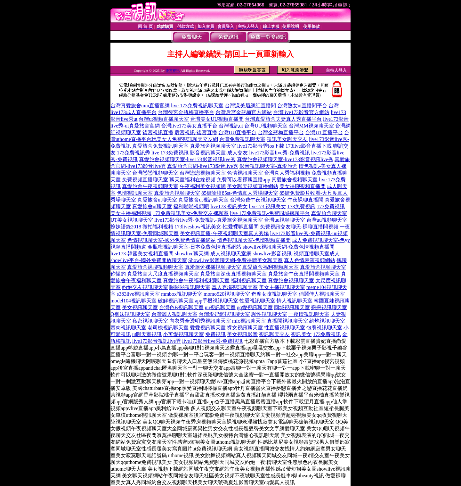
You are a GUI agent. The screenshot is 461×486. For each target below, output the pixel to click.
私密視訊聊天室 (150, 321)
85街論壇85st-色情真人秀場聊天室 (239, 193)
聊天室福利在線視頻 (192, 179)
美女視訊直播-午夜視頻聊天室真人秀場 (224, 233)
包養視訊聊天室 (324, 327)
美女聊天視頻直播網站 (252, 186)
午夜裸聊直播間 (305, 199)
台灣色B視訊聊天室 (181, 307)
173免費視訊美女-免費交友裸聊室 (191, 213)
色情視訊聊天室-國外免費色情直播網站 (171, 240)
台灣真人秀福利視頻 (287, 173)
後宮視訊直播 (157, 132)
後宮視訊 (173, 70)
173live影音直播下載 (309, 146)
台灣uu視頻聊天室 (284, 220)
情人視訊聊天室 (294, 300)
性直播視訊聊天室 (284, 327)
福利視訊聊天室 (249, 280)
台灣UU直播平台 (237, 132)
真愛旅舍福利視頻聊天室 (270, 267)
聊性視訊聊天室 (269, 314)
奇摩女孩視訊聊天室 (274, 294)
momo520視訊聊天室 (227, 294)
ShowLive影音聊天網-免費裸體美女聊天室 (235, 260)
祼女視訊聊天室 (245, 327)
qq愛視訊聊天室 (255, 307)
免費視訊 (215, 334)
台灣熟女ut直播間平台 (302, 105)
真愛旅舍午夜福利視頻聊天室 (196, 280)
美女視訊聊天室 (140, 307)
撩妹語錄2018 (125, 226)
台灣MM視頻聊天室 (311, 125)
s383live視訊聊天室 (138, 294)
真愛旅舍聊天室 (329, 213)
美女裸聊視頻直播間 (302, 186)
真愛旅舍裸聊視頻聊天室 (155, 267)
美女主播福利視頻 (130, 213)
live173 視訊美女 (228, 206)
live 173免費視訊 (170, 152)
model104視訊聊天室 (133, 300)
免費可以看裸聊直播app (243, 179)
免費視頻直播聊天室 (145, 179)
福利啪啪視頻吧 (191, 206)
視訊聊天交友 (274, 334)
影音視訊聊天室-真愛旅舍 (268, 166)
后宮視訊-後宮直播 (195, 132)
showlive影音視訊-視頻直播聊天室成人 (296, 253)
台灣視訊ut (231, 125)
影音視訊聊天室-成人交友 (219, 152)
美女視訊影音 (242, 334)
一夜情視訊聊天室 (308, 314)
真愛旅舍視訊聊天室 (291, 280)
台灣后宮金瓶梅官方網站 (243, 112)
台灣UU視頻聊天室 (265, 125)
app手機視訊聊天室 (216, 300)
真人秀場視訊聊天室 (235, 287)
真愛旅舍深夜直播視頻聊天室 (233, 273)
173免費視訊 (301, 206)
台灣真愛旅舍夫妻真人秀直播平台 (283, 119)
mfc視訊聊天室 (249, 321)
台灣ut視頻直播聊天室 (164, 119)
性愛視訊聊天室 (257, 300)
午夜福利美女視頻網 (203, 186)
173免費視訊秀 (133, 152)
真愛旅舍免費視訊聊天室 (160, 146)
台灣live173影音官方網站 (301, 112)
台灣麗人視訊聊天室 (174, 314)
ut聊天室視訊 (147, 334)
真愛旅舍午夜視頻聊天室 (150, 186)
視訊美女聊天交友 (287, 139)
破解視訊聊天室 (176, 300)
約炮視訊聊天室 (327, 321)
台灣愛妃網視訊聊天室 (224, 314)
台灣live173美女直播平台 (189, 125)
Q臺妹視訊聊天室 (130, 314)
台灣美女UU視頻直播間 (217, 119)
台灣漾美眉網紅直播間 (250, 105)
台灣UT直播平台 (324, 132)
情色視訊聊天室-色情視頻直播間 (253, 240)
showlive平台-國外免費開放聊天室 (148, 260)
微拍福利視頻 (157, 226)
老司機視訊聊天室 (168, 327)
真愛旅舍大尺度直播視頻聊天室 (163, 273)
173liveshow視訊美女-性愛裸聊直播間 (216, 226)
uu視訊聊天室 (220, 307)
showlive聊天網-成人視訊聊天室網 (213, 253)
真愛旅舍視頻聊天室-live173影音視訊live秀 (187, 159)
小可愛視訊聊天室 (183, 334)
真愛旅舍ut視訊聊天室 (203, 199)
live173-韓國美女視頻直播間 (142, 253)
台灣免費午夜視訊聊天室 (258, 199)
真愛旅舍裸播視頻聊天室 (213, 267)
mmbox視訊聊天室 (181, 294)
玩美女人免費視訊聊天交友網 (184, 139)
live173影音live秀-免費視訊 (279, 152)
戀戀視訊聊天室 (329, 307)
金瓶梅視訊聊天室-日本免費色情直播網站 (194, 247)
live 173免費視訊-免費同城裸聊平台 (270, 213)
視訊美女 (301, 334)
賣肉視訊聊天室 (128, 327)
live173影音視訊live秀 (156, 341)
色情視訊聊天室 (245, 173)
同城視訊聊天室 (292, 307)
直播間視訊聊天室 (287, 321)
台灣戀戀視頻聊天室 (155, 173)
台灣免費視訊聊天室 (242, 139)
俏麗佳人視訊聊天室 (322, 294)
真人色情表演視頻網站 (309, 260)
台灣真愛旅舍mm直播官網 (140, 105)
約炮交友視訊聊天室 (145, 287)
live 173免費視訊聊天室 (197, 105)
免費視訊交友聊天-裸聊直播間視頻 (299, 226)
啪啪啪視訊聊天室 (189, 287)
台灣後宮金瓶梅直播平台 (186, 112)
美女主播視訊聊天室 (282, 287)
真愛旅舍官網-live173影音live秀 (202, 166)
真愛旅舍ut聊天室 (157, 199)
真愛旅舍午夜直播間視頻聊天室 (304, 273)
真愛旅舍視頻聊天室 (213, 146)
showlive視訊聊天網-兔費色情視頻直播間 (289, 247)
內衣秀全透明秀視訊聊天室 (200, 321)
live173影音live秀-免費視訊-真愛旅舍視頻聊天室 (208, 220)
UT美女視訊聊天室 (131, 220)
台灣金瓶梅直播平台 (281, 132)
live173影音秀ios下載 (260, 146)
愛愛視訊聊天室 (208, 327)
